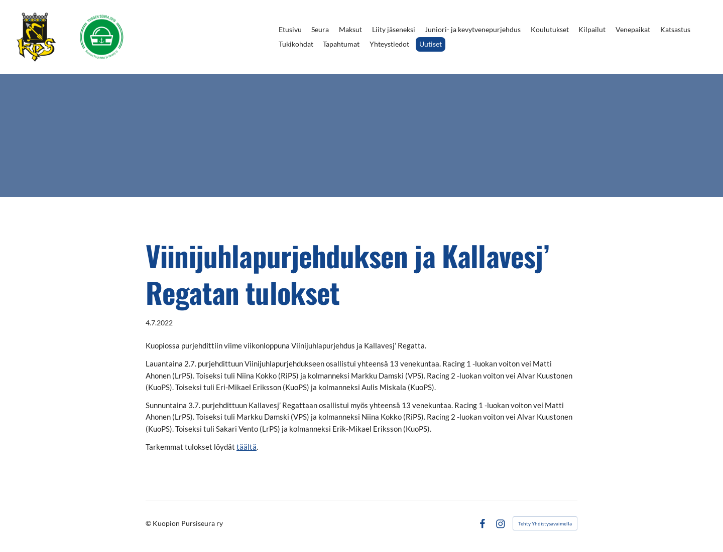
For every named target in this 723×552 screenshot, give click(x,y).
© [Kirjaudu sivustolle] (149, 523)
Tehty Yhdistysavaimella (545, 523)
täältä (246, 446)
